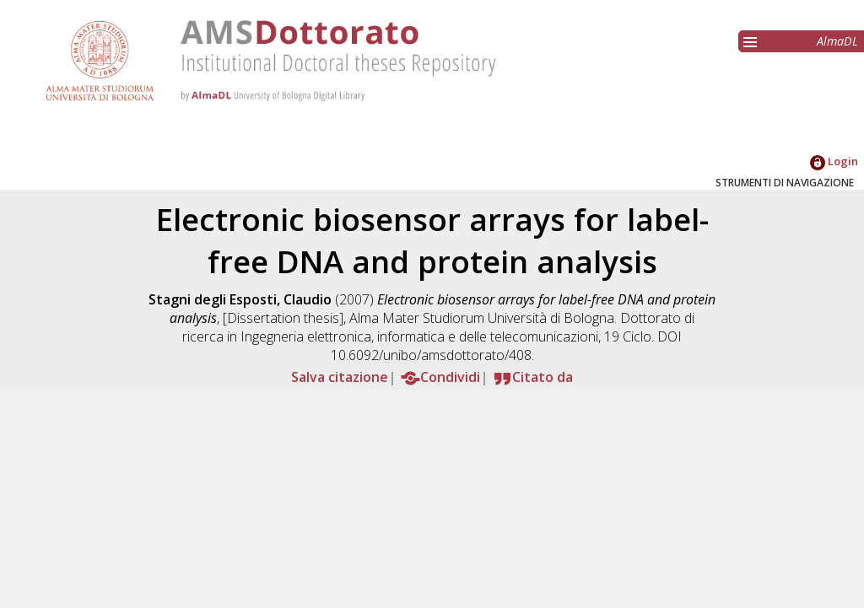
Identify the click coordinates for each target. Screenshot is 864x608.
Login (834, 161)
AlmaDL (837, 41)
